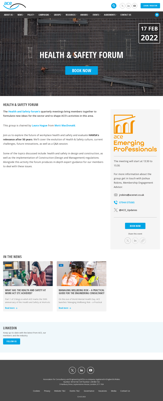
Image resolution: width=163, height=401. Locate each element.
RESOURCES (71, 14)
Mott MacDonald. (65, 125)
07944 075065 (124, 202)
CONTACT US (125, 14)
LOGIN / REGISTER (150, 5)
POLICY (31, 14)
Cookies (36, 391)
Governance (89, 391)
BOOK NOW (135, 225)
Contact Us (125, 391)
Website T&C (60, 391)
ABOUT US (8, 14)
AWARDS (84, 14)
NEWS (20, 14)
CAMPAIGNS (44, 14)
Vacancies (102, 391)
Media (113, 391)
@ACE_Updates (125, 210)
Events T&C (75, 391)
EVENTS (96, 14)
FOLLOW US (12, 341)
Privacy (47, 391)
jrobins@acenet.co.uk (129, 194)
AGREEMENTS (110, 14)
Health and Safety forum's (24, 111)
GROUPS (57, 14)
